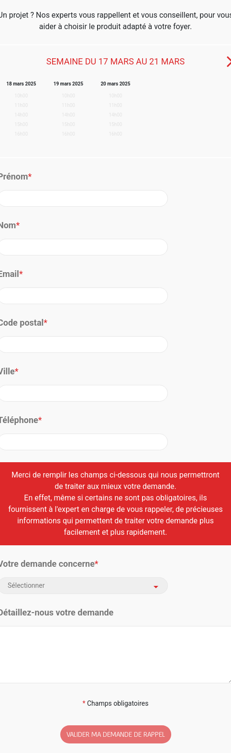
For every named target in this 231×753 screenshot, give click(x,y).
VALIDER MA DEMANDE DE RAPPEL (115, 734)
